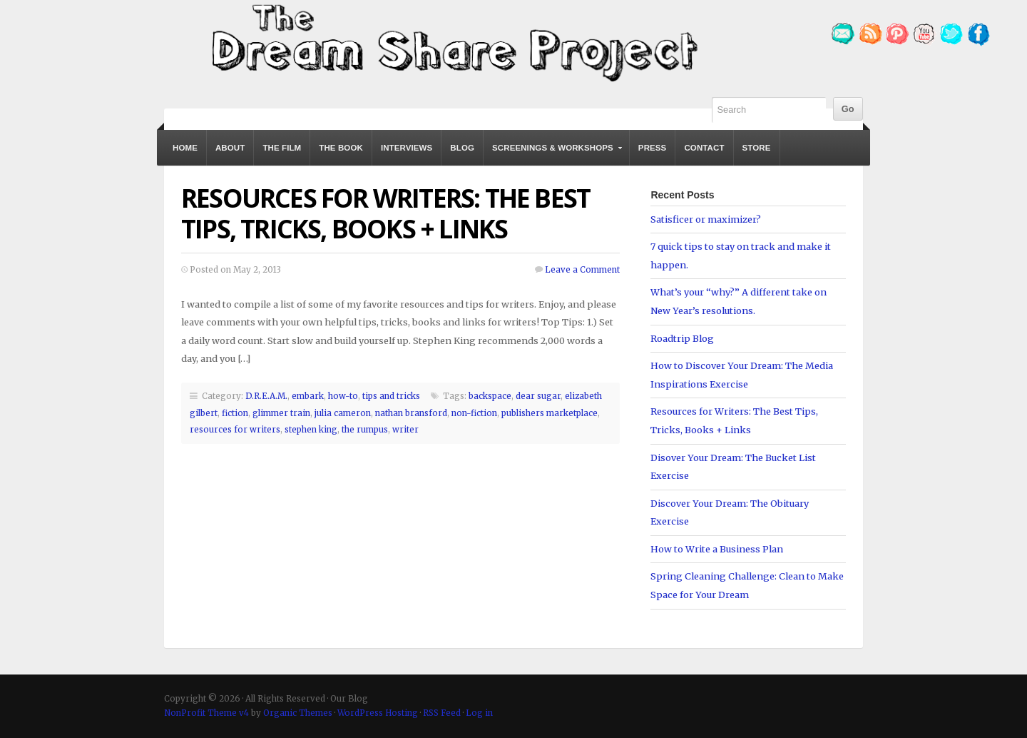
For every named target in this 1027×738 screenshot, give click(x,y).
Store (756, 147)
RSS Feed (442, 713)
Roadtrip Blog (682, 338)
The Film (281, 147)
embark (308, 396)
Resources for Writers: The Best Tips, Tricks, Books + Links (385, 213)
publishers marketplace (549, 413)
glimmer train (281, 413)
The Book (341, 147)
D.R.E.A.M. (266, 396)
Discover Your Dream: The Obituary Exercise (729, 512)
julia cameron (343, 413)
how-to (343, 396)
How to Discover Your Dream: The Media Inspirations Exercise (741, 375)
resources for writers (235, 430)
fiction (235, 413)
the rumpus (365, 430)
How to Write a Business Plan (716, 549)
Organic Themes (297, 713)
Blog (462, 147)
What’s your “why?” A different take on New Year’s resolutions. (738, 301)
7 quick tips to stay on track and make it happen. (740, 256)
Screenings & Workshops (553, 154)
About (230, 147)
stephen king (311, 430)
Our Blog (453, 41)
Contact (704, 147)
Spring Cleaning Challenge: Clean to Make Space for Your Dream (747, 585)
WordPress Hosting (377, 713)
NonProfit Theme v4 (206, 713)
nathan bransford (411, 413)
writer (405, 430)
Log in (479, 713)
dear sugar (538, 396)
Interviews (406, 147)
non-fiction (474, 413)
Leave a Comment (582, 270)
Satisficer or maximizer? (705, 219)
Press (652, 147)
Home (185, 147)
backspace (490, 396)
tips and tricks (391, 396)
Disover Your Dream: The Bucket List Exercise (733, 467)
